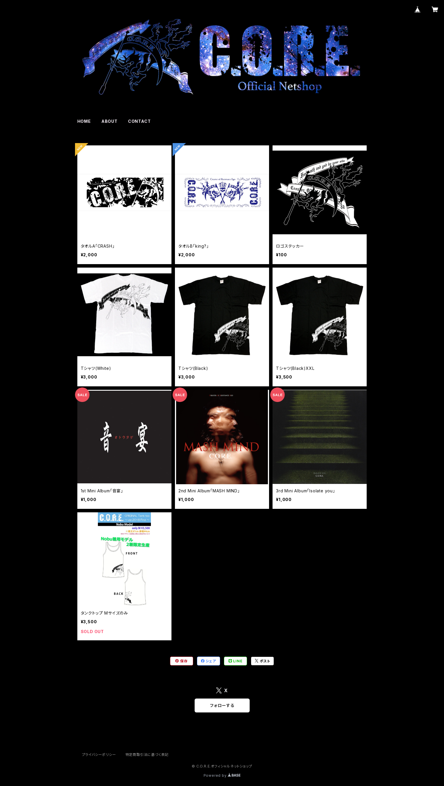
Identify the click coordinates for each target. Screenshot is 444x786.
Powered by (222, 775)
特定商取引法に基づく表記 (147, 754)
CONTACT (139, 121)
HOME (84, 121)
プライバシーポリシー (99, 754)
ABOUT (109, 121)
